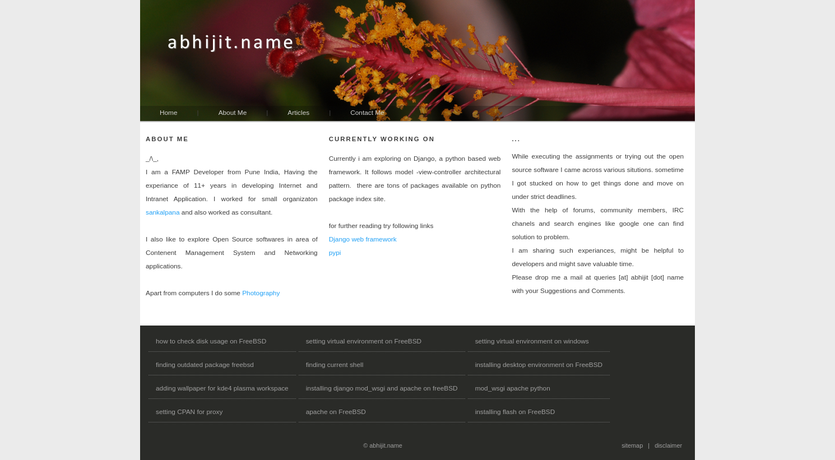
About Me (233, 113)
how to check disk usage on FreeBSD (211, 341)
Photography (261, 293)
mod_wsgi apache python (512, 388)
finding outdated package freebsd (205, 365)
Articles (298, 113)
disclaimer (668, 445)
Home (169, 113)
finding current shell (335, 365)
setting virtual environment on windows (532, 341)
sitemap (632, 445)
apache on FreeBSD (336, 412)
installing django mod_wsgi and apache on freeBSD (382, 388)
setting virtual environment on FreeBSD (363, 341)
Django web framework (363, 239)
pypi (335, 253)
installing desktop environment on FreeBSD (538, 365)
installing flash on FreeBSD (515, 412)
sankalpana (163, 212)
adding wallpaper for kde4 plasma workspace (222, 388)
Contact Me (367, 113)
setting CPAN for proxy (189, 412)
